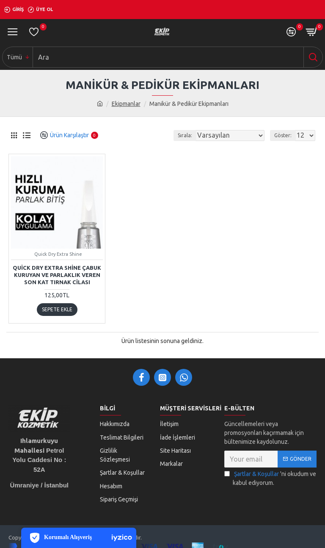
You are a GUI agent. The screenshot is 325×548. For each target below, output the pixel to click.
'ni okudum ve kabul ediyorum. (270, 478)
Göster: (283, 135)
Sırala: (185, 135)
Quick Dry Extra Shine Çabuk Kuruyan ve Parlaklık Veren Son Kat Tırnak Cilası (57, 275)
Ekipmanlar (126, 103)
